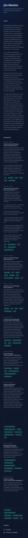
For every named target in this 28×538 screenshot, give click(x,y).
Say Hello (7, 529)
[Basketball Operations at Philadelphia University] (14, 446)
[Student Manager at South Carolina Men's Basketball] (14, 479)
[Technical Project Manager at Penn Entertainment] (14, 189)
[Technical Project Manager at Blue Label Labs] (14, 258)
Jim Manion (11, 5)
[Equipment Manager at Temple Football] (14, 385)
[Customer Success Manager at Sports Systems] (14, 286)
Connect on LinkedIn (10, 532)
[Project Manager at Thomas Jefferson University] (14, 354)
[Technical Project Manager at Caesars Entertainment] (14, 144)
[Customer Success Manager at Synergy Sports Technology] (14, 319)
